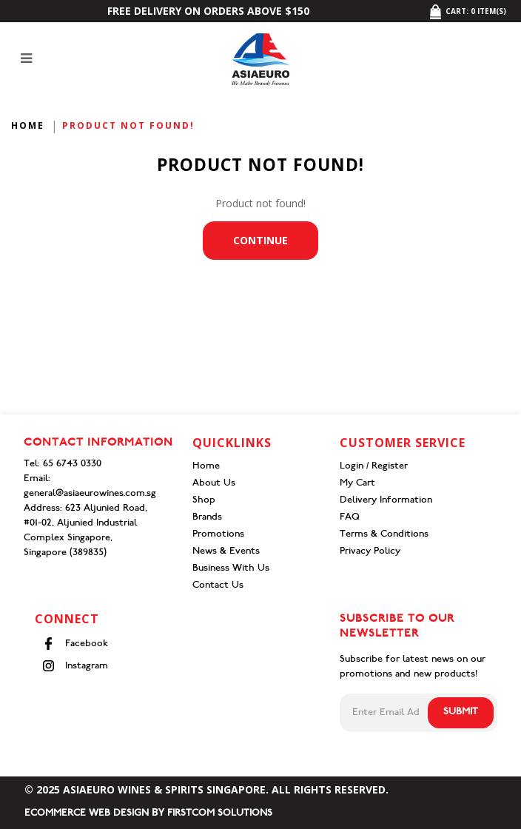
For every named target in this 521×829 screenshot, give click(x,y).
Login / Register (374, 466)
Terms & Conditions (384, 535)
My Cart (357, 484)
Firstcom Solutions (219, 814)
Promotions (218, 535)
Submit (460, 712)
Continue (260, 240)
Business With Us (230, 569)
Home (27, 125)
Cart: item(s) (467, 11)
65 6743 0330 (72, 464)
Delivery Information (386, 501)
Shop (203, 501)
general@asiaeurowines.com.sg (90, 494)
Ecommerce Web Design (86, 814)
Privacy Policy (370, 552)
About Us (213, 484)
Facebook (75, 643)
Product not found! (128, 125)
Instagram (75, 665)
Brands (207, 518)
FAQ (350, 518)
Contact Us (217, 586)
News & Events (226, 552)
